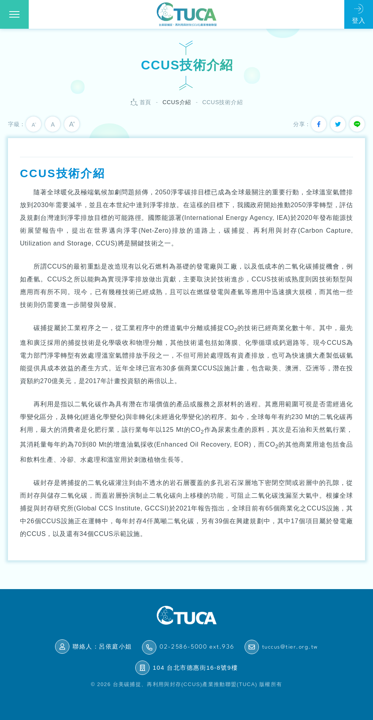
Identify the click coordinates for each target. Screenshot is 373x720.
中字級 (53, 124)
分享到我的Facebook (319, 124)
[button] (14, 14)
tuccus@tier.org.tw (290, 647)
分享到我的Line (357, 124)
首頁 (145, 102)
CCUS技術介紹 (222, 102)
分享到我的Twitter (338, 124)
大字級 (72, 124)
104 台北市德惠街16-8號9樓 (195, 667)
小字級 (33, 124)
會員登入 (358, 14)
